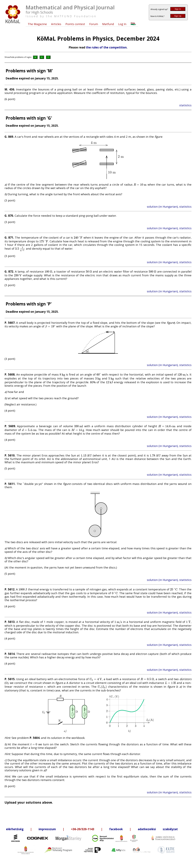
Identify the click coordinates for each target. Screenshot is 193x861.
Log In (122, 24)
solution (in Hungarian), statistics (169, 206)
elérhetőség (15, 829)
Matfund (108, 24)
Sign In (178, 9)
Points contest (75, 24)
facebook (116, 829)
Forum (93, 24)
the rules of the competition (106, 47)
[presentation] (140, 184)
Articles (56, 24)
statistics (185, 105)
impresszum (47, 829)
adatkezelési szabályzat (158, 829)
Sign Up (177, 16)
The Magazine (37, 24)
